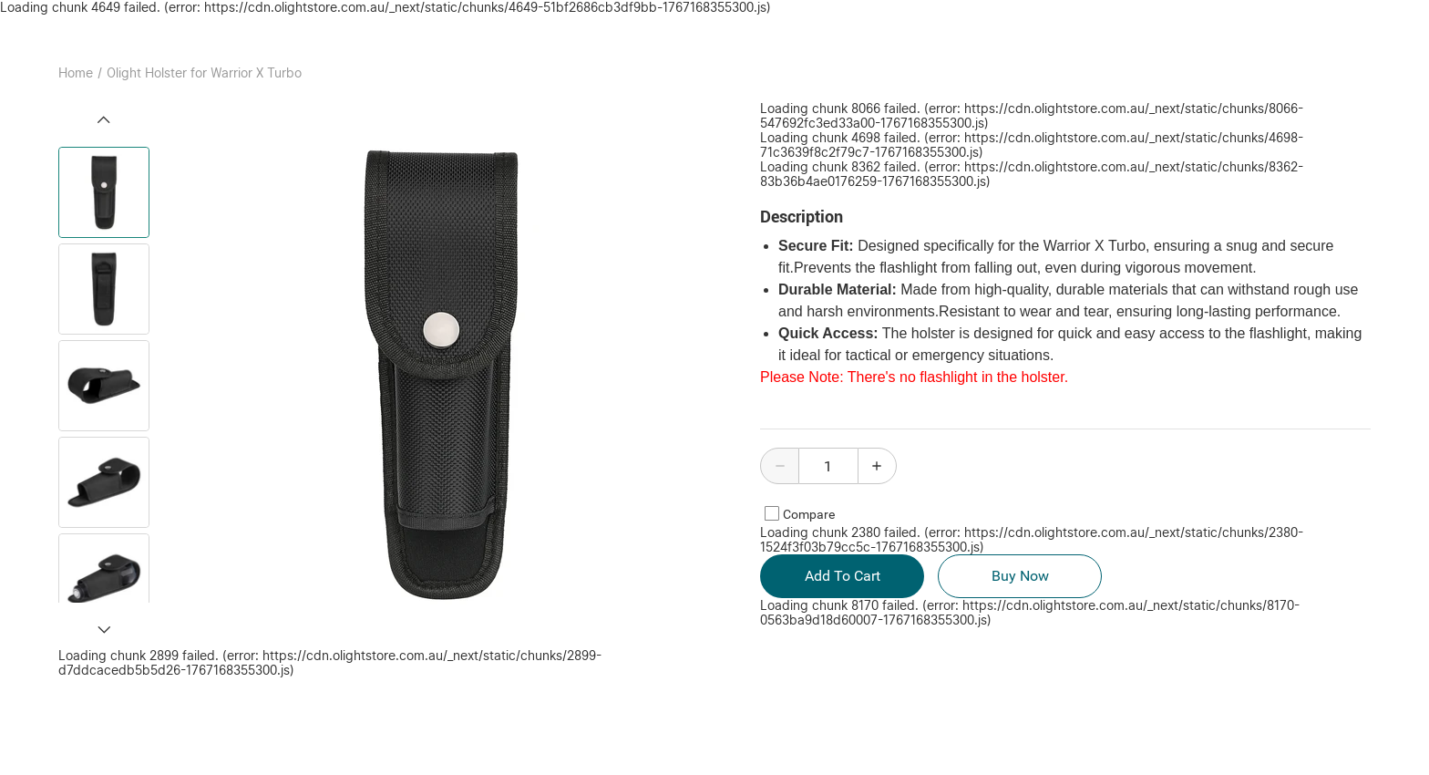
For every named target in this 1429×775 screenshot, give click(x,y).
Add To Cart (842, 576)
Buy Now (1020, 576)
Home (75, 73)
